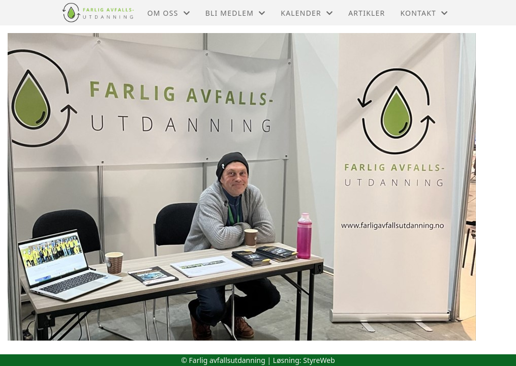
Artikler (366, 13)
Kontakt (424, 13)
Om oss (168, 13)
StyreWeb (319, 360)
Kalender (307, 13)
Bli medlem (235, 13)
